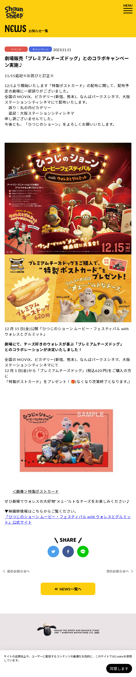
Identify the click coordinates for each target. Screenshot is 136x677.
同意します (119, 668)
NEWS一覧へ (68, 589)
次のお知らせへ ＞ (120, 571)
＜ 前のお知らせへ (16, 571)
